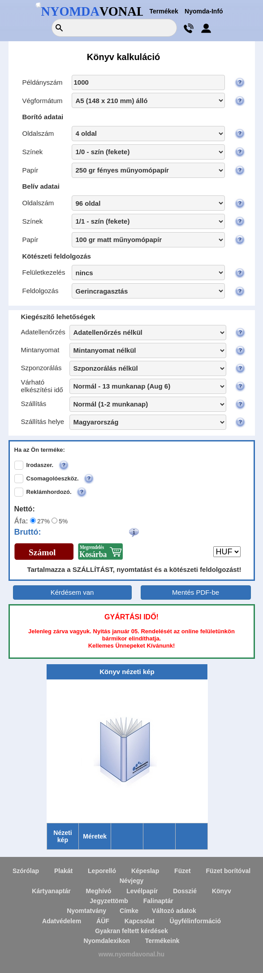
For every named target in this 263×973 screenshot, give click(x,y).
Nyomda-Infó (204, 11)
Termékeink (162, 940)
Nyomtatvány (86, 910)
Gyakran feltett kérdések (131, 930)
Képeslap (145, 870)
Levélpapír (142, 891)
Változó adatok (174, 910)
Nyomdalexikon (106, 940)
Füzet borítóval (228, 870)
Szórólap (26, 870)
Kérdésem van (72, 592)
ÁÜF (102, 921)
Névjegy (132, 880)
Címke (129, 910)
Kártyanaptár (51, 891)
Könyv (221, 891)
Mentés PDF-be (195, 592)
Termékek (164, 11)
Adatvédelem (61, 921)
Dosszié (185, 891)
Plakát (63, 870)
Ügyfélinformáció (195, 921)
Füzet (182, 870)
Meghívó (99, 891)
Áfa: (21, 521)
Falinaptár (158, 900)
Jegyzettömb (109, 900)
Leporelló (102, 870)
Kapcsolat (140, 921)
